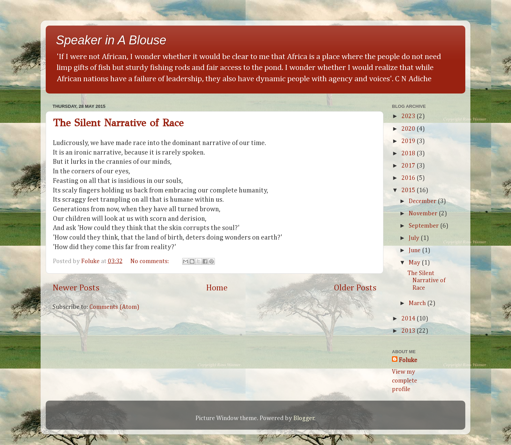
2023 (409, 116)
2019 (409, 141)
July (415, 238)
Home (217, 288)
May (415, 263)
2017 (409, 166)
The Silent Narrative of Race (118, 123)
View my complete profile (404, 380)
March (418, 303)
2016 (409, 178)
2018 (409, 153)
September (424, 226)
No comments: (150, 261)
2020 (409, 129)
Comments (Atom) (114, 307)
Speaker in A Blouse (111, 40)
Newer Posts (76, 288)
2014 (409, 319)
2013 (409, 331)
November (424, 214)
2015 (409, 190)
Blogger (304, 418)
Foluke (408, 360)
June (415, 250)
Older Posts (355, 288)
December (423, 201)
